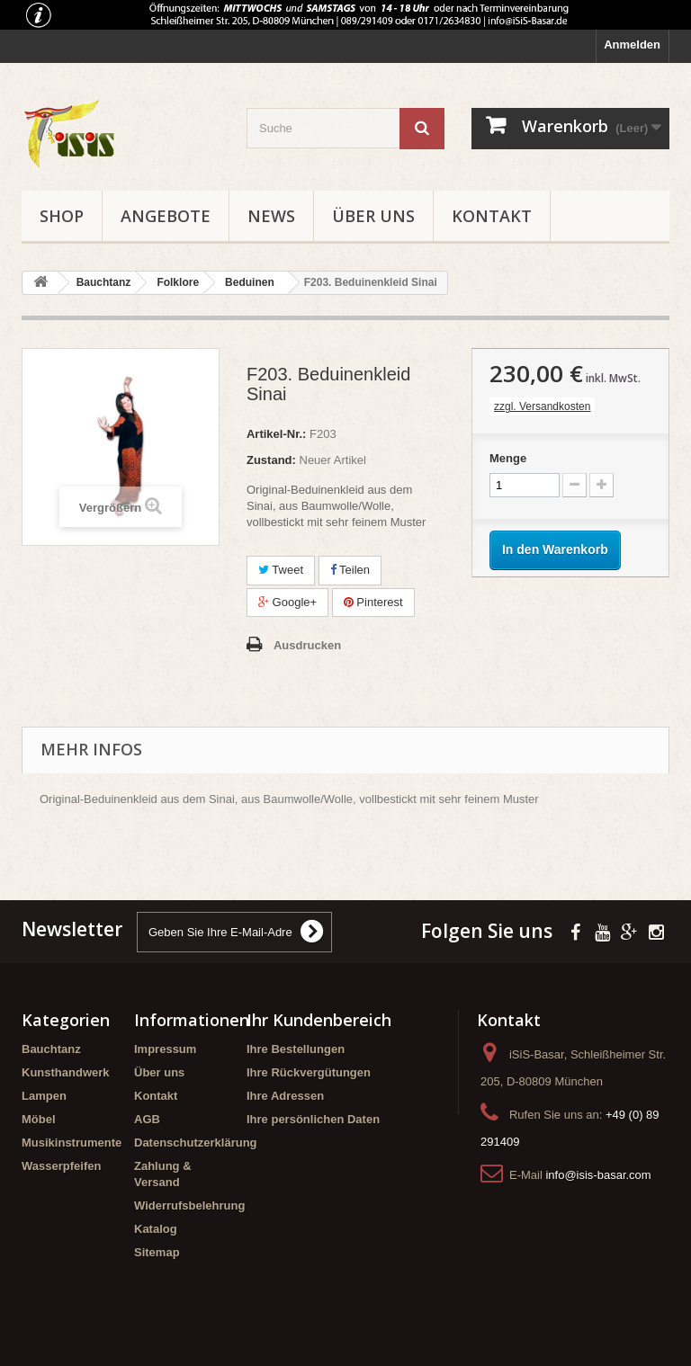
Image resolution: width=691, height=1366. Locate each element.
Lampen (44, 1096)
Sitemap (157, 1252)
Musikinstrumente (71, 1142)
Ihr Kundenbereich (319, 1020)
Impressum (165, 1049)
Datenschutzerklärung (195, 1142)
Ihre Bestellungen (296, 1049)
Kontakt (492, 216)
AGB (147, 1119)
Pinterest (373, 602)
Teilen (350, 569)
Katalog (155, 1229)
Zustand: (271, 460)
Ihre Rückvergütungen (309, 1072)
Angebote (166, 216)
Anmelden (632, 44)
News (271, 216)
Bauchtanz (51, 1049)
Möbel (39, 1119)
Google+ (287, 602)
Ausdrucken (307, 645)
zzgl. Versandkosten (542, 406)
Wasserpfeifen (61, 1166)
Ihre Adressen (285, 1096)
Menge (507, 458)
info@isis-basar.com (598, 1175)
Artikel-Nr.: (276, 434)
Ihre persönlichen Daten (313, 1119)
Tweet (280, 569)
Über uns (373, 216)
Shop (62, 216)
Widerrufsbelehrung (189, 1205)
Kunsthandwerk (66, 1072)
